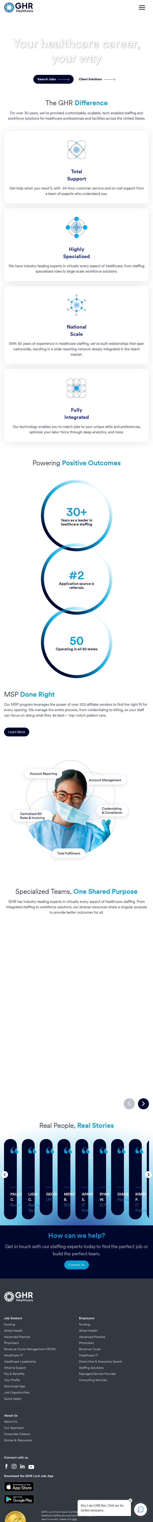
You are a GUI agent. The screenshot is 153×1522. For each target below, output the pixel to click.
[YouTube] (31, 1431)
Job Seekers (13, 1282)
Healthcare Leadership (20, 1325)
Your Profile (12, 1344)
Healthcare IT (13, 1319)
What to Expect (15, 1332)
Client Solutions (97, 79)
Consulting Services (93, 1344)
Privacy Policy (45, 1503)
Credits (60, 1503)
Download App (14, 1350)
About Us (10, 1379)
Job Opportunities (17, 1356)
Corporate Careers (17, 1398)
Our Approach (14, 1392)
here (74, 1483)
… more (64, 1148)
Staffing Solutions (91, 1332)
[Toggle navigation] (144, 9)
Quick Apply (12, 1362)
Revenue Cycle (90, 1313)
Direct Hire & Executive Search (100, 1325)
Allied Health (13, 1294)
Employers (86, 1282)
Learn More (16, 732)
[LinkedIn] (22, 1430)
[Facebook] (6, 1430)
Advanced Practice (17, 1301)
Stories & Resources (18, 1404)
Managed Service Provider (97, 1338)
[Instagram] (14, 1430)
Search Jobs (53, 79)
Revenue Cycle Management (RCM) (30, 1313)
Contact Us (76, 1229)
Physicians (11, 1307)
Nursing (9, 1288)
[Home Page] (18, 7)
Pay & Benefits (14, 1338)
